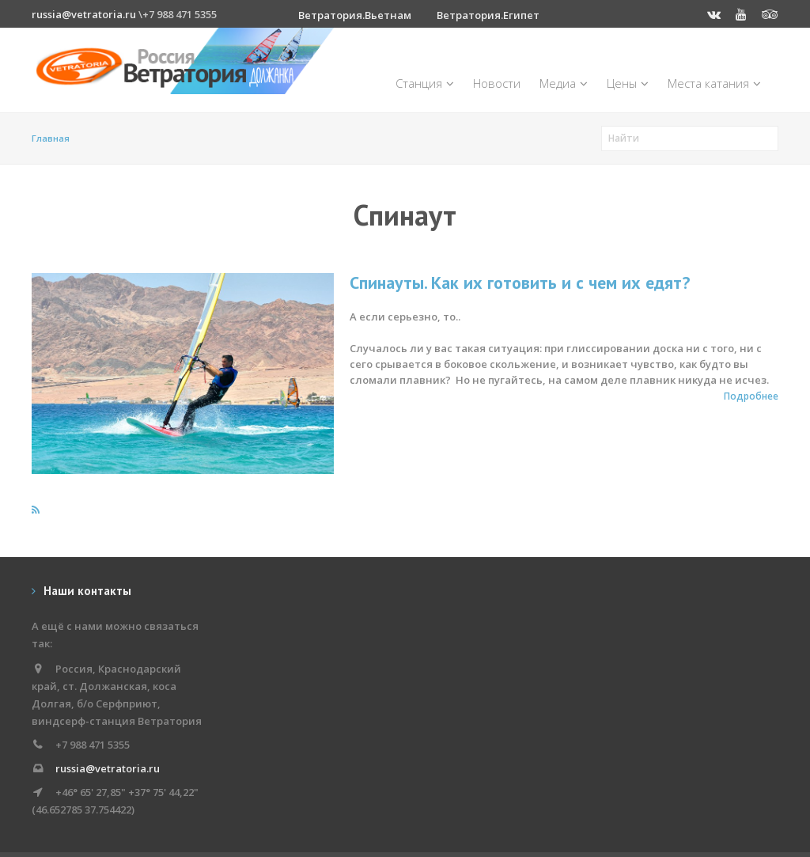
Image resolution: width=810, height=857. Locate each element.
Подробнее (751, 395)
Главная (51, 138)
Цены (628, 83)
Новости (496, 83)
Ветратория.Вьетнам (354, 15)
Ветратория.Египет (488, 15)
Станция (425, 83)
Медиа (563, 83)
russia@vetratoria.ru (84, 14)
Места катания (714, 83)
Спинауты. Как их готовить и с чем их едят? (520, 282)
